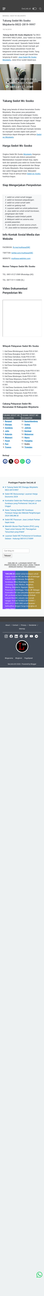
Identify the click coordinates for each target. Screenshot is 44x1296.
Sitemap (22, 629)
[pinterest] (16, 461)
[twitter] (10, 461)
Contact (15, 625)
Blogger (33, 664)
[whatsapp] (22, 461)
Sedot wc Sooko (33, 174)
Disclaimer (32, 625)
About (7, 625)
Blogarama (9, 658)
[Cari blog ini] (16, 551)
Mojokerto (27, 154)
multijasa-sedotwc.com (21, 258)
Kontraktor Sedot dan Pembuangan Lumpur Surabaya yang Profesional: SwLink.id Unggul (23, 503)
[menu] (5, 8)
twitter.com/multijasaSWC (22, 253)
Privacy (23, 625)
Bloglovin (18, 658)
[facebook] (5, 461)
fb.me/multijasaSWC (21, 247)
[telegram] (28, 461)
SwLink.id (11, 664)
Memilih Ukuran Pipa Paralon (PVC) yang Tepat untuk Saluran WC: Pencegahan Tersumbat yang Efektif (22, 529)
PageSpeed (28, 658)
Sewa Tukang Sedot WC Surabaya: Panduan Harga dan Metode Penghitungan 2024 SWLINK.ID (22, 513)
